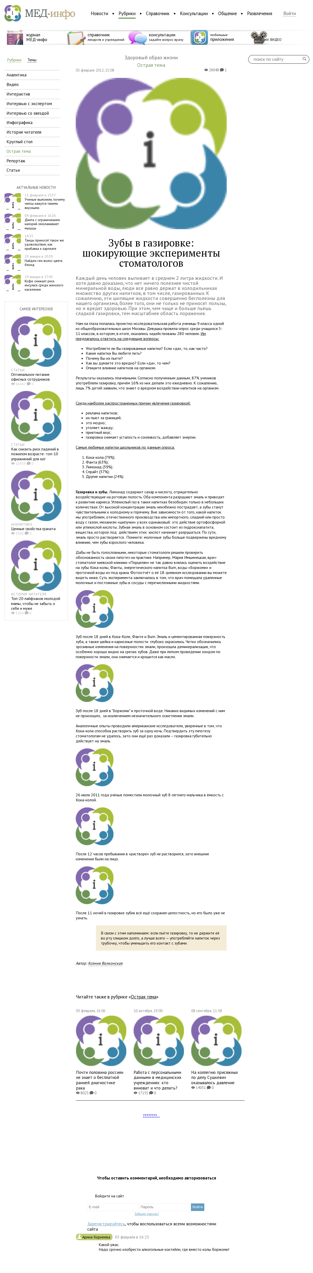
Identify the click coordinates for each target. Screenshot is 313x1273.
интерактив (18, 94)
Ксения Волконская (105, 963)
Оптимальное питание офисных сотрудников (30, 377)
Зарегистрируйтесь (106, 1224)
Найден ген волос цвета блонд (43, 260)
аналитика (16, 75)
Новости (99, 13)
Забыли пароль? (147, 1214)
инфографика (19, 122)
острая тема (19, 151)
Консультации (194, 13)
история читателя (24, 132)
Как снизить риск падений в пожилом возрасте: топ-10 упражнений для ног (35, 453)
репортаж (16, 161)
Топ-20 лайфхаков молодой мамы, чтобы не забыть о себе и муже (35, 603)
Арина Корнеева (96, 1236)
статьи (13, 170)
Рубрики (127, 13)
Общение (227, 13)
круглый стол (19, 141)
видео (13, 84)
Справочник (158, 13)
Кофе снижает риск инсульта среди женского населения (44, 283)
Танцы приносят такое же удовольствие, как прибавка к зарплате (44, 242)
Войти (289, 13)
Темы (31, 59)
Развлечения (259, 13)
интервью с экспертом (29, 103)
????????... (151, 1115)
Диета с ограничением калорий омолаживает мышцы (42, 221)
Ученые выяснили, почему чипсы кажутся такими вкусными (45, 201)
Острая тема (143, 996)
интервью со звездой (28, 113)
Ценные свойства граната (33, 528)
